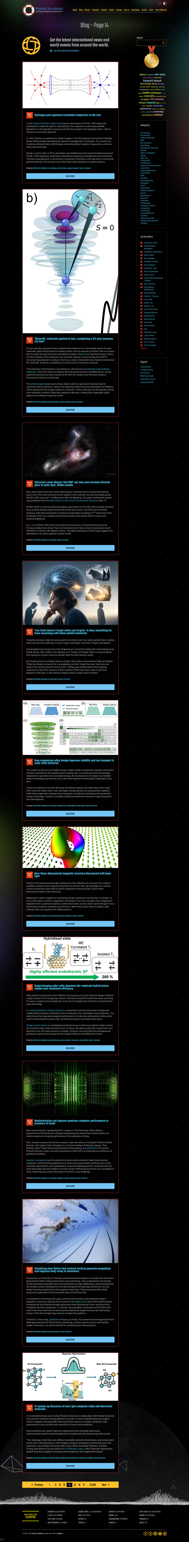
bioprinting (145, 188)
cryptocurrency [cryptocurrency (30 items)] (154, 87)
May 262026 (29, 115)
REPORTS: (81, 1519)
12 (60, 1485)
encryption (60, 1178)
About (75, 10)
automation (145, 173)
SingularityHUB (146, 382)
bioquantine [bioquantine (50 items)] (158, 78)
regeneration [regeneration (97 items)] (145, 108)
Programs (95, 10)
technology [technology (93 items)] (159, 111)
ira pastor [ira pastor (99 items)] (145, 99)
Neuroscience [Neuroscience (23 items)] (163, 103)
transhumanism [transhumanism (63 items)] (147, 115)
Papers (111, 10)
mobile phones (61, 805)
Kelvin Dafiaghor (151, 271)
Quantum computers (36, 1160)
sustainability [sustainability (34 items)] (149, 112)
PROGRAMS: (143, 1519)
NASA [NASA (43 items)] (158, 103)
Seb (145, 329)
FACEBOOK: (51, 1511)
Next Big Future (146, 376)
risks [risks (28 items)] (158, 109)
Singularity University (149, 148)
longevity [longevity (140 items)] (151, 102)
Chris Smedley (150, 345)
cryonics (144, 215)
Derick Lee (148, 303)
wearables (90, 1458)
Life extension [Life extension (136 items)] (157, 99)
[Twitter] (150, 1534)
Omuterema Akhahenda (149, 288)
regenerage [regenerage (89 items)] (158, 105)
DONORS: (111, 1515)
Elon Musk (144, 145)
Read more (70, 176)
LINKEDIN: (112, 1511)
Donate (119, 10)
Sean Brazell (149, 319)
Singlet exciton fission (36, 1025)
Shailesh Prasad (151, 261)
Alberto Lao (149, 306)
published (91, 1148)
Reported (82, 354)
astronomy (145, 168)
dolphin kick (80, 1301)
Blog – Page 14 (95, 25)
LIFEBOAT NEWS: (83, 1511)
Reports (104, 10)
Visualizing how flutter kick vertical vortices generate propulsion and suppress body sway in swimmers (72, 1270)
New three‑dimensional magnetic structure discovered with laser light (72, 875)
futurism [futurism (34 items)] (162, 90)
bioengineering (146, 180)
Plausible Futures (147, 379)
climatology (145, 203)
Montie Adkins (150, 339)
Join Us (126, 10)
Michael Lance (150, 332)
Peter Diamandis (147, 138)
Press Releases (161, 10)
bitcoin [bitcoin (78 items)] (154, 84)
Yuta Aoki (148, 299)
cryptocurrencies (147, 218)
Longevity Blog (146, 370)
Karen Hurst (149, 275)
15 (75, 1485)
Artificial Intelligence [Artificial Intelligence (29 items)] (148, 78)
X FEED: (50, 1515)
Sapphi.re (60, 1533)
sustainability (71, 805)
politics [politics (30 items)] (144, 106)
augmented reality (148, 170)
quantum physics (73, 168)
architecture (145, 163)
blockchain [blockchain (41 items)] (161, 84)
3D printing (145, 133)
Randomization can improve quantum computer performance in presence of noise (71, 1122)
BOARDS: (142, 1515)
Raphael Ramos (151, 312)
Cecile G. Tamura (151, 296)
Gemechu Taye (150, 268)
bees (142, 175)
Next (104, 1485)
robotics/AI (74, 1458)
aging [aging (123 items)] (142, 74)
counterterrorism (147, 213)
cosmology (52, 168)
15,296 (92, 1485)
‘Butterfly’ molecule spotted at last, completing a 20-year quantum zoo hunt (73, 340)
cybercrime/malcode (149, 221)
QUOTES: (142, 1522)
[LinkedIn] (155, 1534)
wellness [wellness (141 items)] (158, 115)
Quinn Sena (149, 255)
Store (151, 10)
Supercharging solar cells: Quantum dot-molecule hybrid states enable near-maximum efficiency (71, 987)
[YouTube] (160, 1534)
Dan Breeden (149, 258)
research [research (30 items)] (154, 109)
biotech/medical (54, 1458)
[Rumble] (165, 1534)
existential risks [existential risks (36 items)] (144, 90)
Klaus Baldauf (150, 293)
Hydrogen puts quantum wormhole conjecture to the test (67, 115)
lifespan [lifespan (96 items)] (142, 102)
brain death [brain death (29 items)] (142, 87)
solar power (75, 1040)
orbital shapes (37, 384)
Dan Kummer (149, 284)
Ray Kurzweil (145, 143)
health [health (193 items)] (146, 93)
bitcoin (143, 193)
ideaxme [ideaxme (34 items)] (141, 96)
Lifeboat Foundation (37, 1533)
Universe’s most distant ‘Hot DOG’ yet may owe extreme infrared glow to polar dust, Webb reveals (72, 483)
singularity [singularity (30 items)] (162, 109)
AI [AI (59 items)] (146, 75)
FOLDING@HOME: (114, 1519)
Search (164, 43)
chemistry (144, 200)
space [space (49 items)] (143, 112)
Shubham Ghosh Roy (153, 252)
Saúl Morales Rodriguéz (40, 168)
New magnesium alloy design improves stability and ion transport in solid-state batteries (74, 762)
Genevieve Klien (150, 243)
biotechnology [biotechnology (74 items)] (145, 84)
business (144, 198)
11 (55, 1485)
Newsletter (135, 10)
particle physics (62, 168)
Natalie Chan (149, 316)
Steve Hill (148, 322)
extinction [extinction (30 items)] (152, 90)
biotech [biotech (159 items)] (158, 81)
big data (143, 178)
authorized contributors (70, 51)
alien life (144, 158)
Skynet (143, 150)
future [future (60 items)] (157, 89)
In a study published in (45, 1010)
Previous (38, 1485)
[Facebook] (146, 1534)
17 (84, 1485)
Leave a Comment (85, 168)
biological (144, 183)
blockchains (145, 195)
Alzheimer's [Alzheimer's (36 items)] (151, 75)
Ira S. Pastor (149, 342)
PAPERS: (81, 1522)
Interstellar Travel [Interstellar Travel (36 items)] (160, 96)
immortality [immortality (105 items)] (149, 96)
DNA (142, 140)
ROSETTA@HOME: (53, 1522)
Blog (81, 10)
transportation (80, 805)
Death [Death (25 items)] (163, 87)
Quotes (144, 10)
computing (52, 805)
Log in (56, 51)
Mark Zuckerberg (147, 153)
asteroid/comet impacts (150, 165)
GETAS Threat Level (30, 1516)
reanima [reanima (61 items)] (149, 106)
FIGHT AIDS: (51, 1519)
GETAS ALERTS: (144, 1511)
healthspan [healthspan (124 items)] (155, 93)
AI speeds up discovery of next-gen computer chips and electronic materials (73, 1407)
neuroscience (53, 679)
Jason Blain (149, 335)
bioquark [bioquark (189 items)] (148, 81)
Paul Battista (149, 265)
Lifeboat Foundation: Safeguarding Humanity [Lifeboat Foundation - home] (42, 10)
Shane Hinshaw (150, 309)
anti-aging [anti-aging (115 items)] (160, 74)
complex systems (147, 205)
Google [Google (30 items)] (140, 93)
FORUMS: (111, 1522)
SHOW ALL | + (144, 348)
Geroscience (145, 367)
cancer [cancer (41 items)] (148, 87)
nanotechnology (54, 916)
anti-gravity (145, 160)
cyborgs (143, 223)
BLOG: (80, 1515)
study (47, 123)
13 (64, 1485)
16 (79, 1485)
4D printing (145, 135)
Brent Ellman (149, 325)
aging (142, 155)
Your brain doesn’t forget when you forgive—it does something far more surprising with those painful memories (73, 632)
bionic (143, 185)
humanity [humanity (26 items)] (164, 93)
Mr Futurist (145, 373)
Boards (87, 10)
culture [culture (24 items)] (160, 87)
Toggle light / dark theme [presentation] (164, 3)
